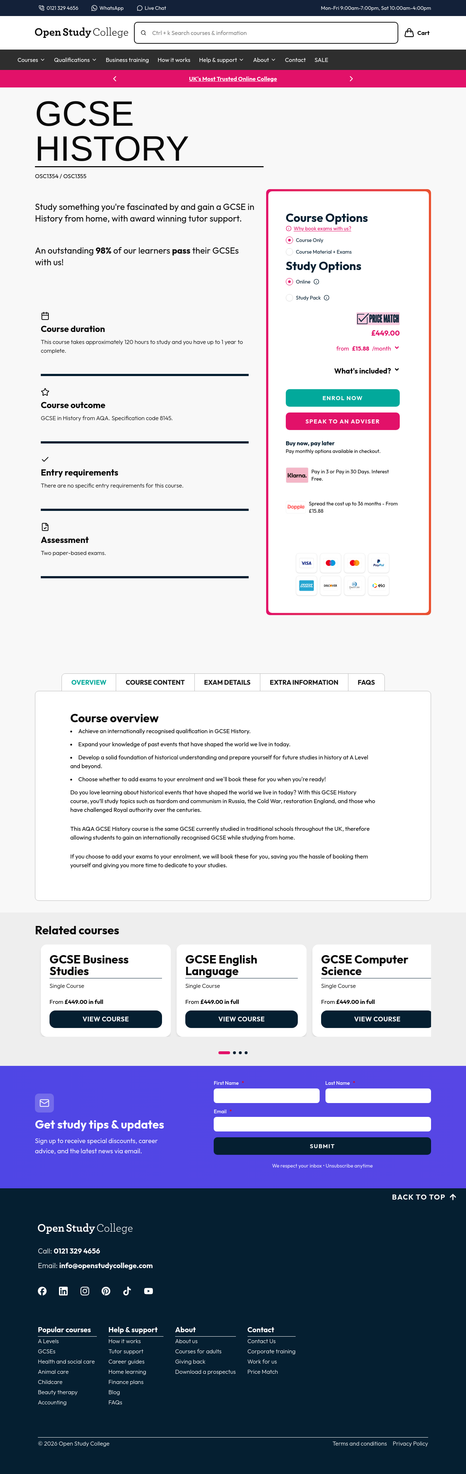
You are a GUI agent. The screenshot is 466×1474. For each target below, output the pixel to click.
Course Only (310, 240)
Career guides (126, 1361)
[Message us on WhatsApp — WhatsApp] (107, 8)
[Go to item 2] (234, 1052)
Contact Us (262, 1341)
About (264, 59)
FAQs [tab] (366, 682)
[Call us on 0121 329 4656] (58, 8)
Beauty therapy (58, 1392)
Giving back (190, 1361)
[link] (106, 991)
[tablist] (233, 682)
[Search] (269, 33)
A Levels (48, 1341)
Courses (31, 59)
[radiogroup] (343, 245)
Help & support (221, 59)
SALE (321, 59)
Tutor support (125, 1351)
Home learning (127, 1371)
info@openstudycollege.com (106, 1265)
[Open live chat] (151, 8)
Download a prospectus (205, 1371)
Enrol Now (343, 398)
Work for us (262, 1361)
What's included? (367, 370)
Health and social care (66, 1361)
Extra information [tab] (304, 682)
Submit (322, 1146)
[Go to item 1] (224, 1052)
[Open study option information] (316, 282)
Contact (295, 59)
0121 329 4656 (77, 1250)
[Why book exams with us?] (318, 228)
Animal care (53, 1371)
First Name (229, 1083)
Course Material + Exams (324, 251)
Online (303, 281)
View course (106, 1019)
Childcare (50, 1381)
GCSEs (46, 1351)
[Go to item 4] (246, 1052)
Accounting (52, 1402)
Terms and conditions (359, 1443)
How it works (174, 59)
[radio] (289, 240)
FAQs (115, 1402)
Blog (114, 1392)
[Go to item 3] (240, 1052)
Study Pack (308, 297)
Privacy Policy (410, 1443)
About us (186, 1341)
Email (223, 1112)
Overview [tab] (88, 682)
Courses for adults (198, 1351)
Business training (127, 59)
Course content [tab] (155, 682)
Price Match (263, 1371)
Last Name (340, 1083)
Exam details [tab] (227, 682)
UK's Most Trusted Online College (233, 78)
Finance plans (126, 1381)
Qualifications (75, 59)
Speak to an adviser (342, 421)
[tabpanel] (233, 796)
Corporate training (272, 1351)
